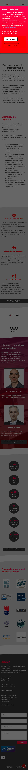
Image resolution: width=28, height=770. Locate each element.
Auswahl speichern (11, 45)
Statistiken (13, 31)
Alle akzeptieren (11, 39)
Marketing (14, 33)
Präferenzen (6, 33)
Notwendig (5, 31)
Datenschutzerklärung (10, 27)
